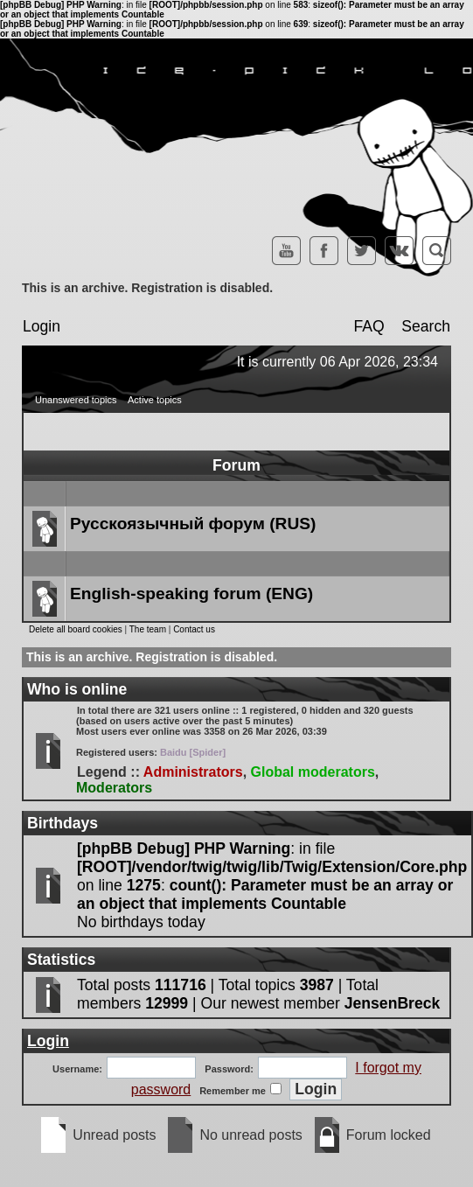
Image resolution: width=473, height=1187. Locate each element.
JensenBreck (392, 1003)
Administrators (193, 772)
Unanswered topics (76, 400)
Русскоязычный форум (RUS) (193, 523)
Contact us (194, 629)
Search (425, 326)
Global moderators (313, 772)
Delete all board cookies (75, 629)
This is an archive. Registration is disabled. (147, 288)
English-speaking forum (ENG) (191, 593)
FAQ (368, 326)
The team (147, 629)
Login (41, 326)
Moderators (114, 787)
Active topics (155, 400)
